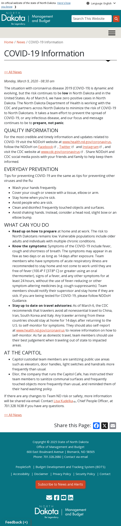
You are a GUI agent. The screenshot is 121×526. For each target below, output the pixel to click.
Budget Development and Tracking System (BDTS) (70, 467)
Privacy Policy (62, 474)
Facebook (45, 147)
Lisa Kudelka (63, 401)
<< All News (13, 72)
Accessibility (21, 474)
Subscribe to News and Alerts (60, 484)
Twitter (64, 147)
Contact (69, 457)
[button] (49, 499)
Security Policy (85, 474)
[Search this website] (116, 18)
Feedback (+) (16, 522)
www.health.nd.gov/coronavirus (86, 142)
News (21, 42)
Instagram (91, 147)
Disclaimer (41, 474)
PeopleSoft (23, 467)
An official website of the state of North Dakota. (35, 4)
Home (8, 42)
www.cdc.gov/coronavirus (60, 151)
